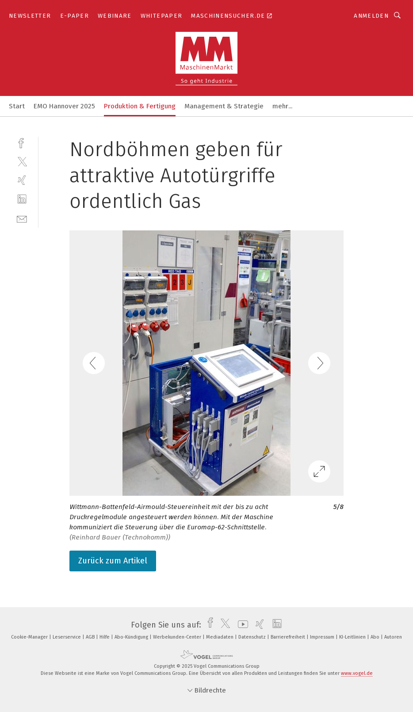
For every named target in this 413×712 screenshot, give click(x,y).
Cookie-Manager (30, 637)
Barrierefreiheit (288, 637)
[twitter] (21, 161)
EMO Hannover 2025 (64, 106)
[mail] (21, 218)
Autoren (393, 637)
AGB (91, 637)
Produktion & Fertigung (140, 106)
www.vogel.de (357, 673)
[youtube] (240, 625)
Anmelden (371, 15)
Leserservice (67, 637)
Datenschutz (252, 637)
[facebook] (21, 142)
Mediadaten (220, 637)
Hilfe (105, 637)
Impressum (323, 637)
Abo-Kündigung (132, 637)
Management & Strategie (224, 106)
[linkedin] (21, 199)
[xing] (21, 180)
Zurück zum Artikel (112, 561)
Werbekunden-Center (178, 637)
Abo (376, 637)
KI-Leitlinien (353, 637)
